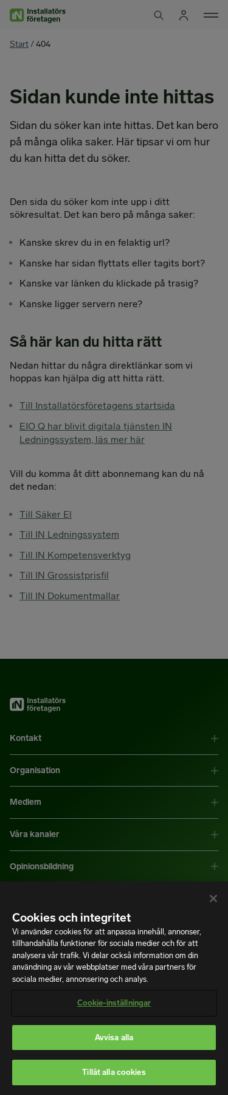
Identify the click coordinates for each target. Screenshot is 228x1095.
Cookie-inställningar (114, 1002)
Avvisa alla (114, 1037)
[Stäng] (213, 898)
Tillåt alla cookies (113, 1072)
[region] (114, 988)
